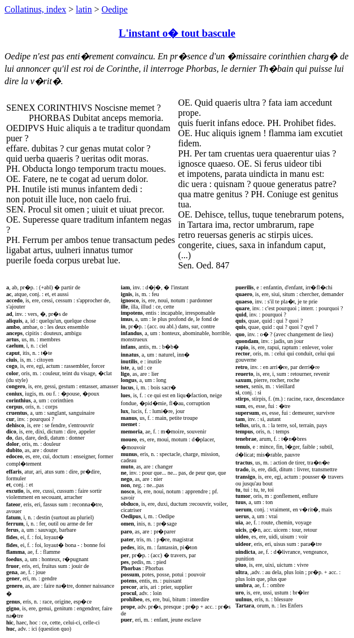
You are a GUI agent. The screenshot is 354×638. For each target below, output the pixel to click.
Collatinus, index (35, 9)
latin (83, 9)
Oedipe (115, 9)
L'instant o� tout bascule (177, 33)
